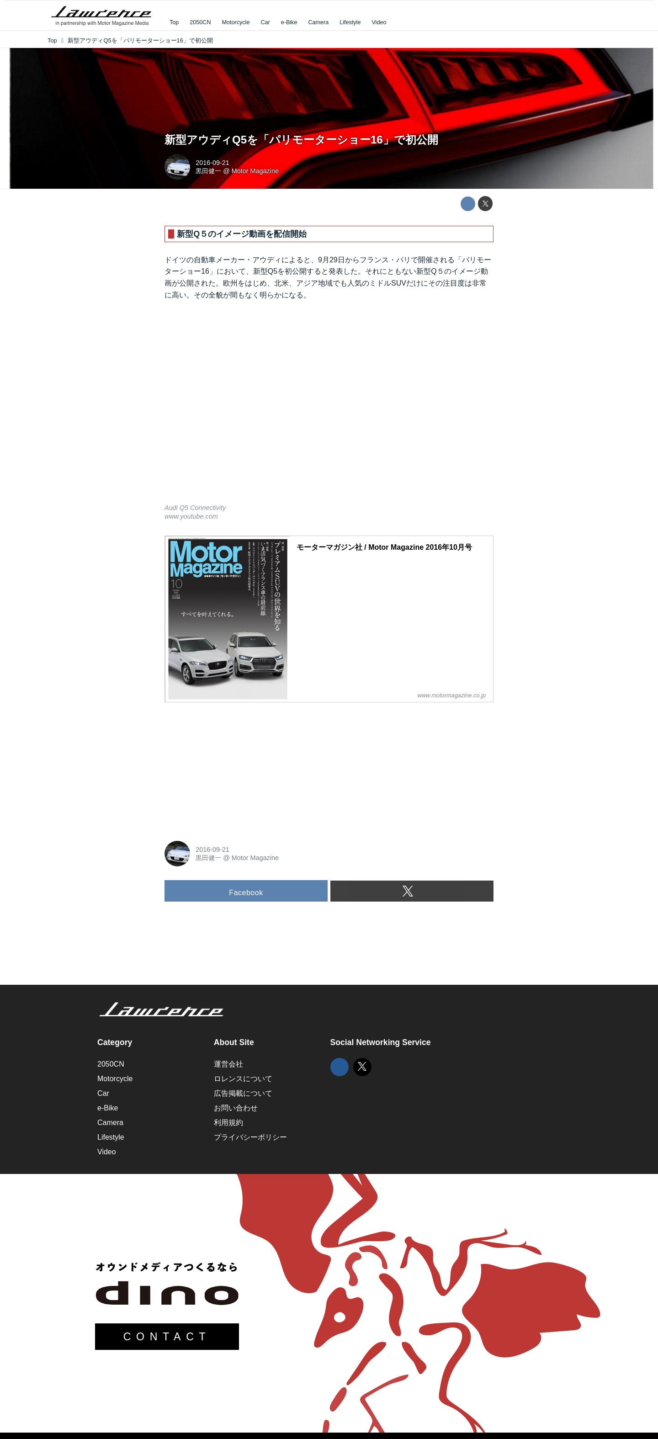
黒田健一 (208, 171)
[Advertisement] (233, 767)
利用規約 (228, 1122)
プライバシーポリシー (250, 1137)
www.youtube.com (191, 516)
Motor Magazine (255, 171)
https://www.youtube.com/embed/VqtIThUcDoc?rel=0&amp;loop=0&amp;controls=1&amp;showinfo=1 (329, 407)
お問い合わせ (236, 1108)
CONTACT (167, 1337)
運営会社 (228, 1064)
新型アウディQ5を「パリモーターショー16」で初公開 (301, 139)
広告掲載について (243, 1093)
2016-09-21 (212, 162)
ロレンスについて (243, 1079)
